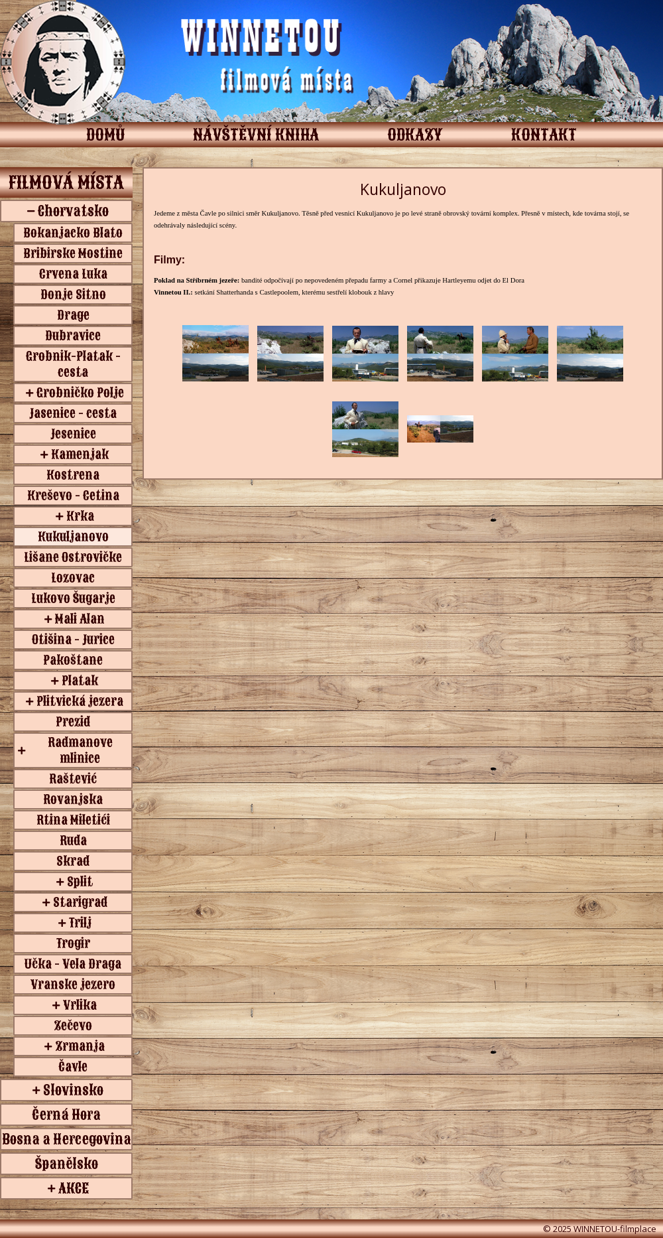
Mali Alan (80, 619)
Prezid (73, 722)
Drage (73, 315)
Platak (80, 681)
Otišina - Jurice (73, 640)
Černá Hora (66, 1114)
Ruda (73, 841)
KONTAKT (544, 134)
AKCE (73, 1188)
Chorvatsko (73, 211)
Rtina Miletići (73, 820)
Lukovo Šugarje (73, 598)
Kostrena (72, 475)
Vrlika (80, 1005)
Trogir (73, 943)
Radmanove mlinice (80, 750)
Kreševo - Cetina (73, 496)
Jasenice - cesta (73, 413)
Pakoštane (73, 660)
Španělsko (66, 1163)
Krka (80, 516)
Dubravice (73, 336)
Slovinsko (73, 1090)
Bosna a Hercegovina (66, 1139)
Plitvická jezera (79, 701)
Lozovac (73, 578)
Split (80, 882)
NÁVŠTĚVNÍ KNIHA (256, 134)
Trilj (80, 923)
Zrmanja (80, 1046)
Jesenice (73, 434)
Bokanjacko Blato (73, 233)
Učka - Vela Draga (73, 964)
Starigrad (80, 902)
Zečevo (73, 1026)
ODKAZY (415, 134)
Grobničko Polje (80, 393)
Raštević (73, 779)
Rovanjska (73, 799)
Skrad (73, 861)
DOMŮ (105, 134)
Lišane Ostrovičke (73, 557)
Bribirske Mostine (73, 253)
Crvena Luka (73, 274)
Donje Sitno (73, 295)
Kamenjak (80, 454)
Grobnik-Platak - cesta (73, 364)
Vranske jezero (72, 985)
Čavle (73, 1067)
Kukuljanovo (73, 537)
